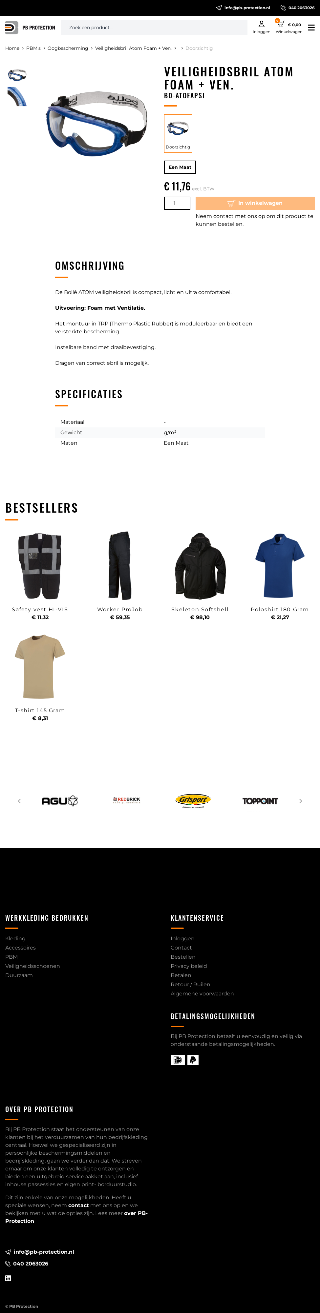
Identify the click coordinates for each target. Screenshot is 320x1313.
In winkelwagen (255, 203)
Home (14, 48)
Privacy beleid (189, 966)
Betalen (181, 975)
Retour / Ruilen (190, 984)
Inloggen (183, 938)
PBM (11, 957)
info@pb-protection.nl (243, 7)
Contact (181, 948)
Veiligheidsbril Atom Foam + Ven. (135, 48)
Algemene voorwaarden (202, 993)
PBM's (35, 48)
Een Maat (180, 167)
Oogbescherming (70, 48)
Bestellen (183, 957)
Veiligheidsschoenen (32, 966)
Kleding (15, 938)
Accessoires (20, 948)
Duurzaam (19, 975)
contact (78, 1205)
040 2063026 (298, 7)
